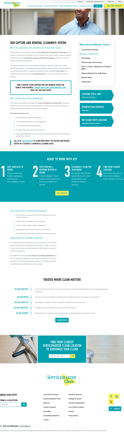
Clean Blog (47, 411)
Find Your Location (114, 6)
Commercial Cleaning (35, 6)
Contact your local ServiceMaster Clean (50, 87)
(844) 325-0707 (28, 141)
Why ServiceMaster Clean (69, 6)
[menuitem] (35, 6)
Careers (80, 1)
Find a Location (8, 400)
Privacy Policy (73, 416)
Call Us (98, 6)
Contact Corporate (49, 407)
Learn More (62, 320)
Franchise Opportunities (95, 1)
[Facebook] (111, 396)
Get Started (62, 193)
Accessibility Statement (51, 416)
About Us (111, 1)
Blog (120, 1)
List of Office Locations (76, 407)
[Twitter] (111, 401)
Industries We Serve (51, 6)
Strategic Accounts (86, 6)
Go (73, 356)
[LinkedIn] (116, 396)
